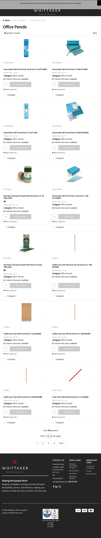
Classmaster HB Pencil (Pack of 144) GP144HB (69, 69)
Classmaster (8, 62)
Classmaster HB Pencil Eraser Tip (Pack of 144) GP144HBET (70, 197)
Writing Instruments (38, 20)
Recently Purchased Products (73, 466)
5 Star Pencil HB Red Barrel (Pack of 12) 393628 (70, 397)
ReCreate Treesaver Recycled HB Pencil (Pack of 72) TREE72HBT (24, 197)
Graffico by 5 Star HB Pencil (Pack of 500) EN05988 (23, 397)
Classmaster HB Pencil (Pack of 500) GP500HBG (70, 132)
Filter (95, 33)
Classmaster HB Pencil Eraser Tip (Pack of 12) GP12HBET (25, 69)
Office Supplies (19, 20)
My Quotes (73, 481)
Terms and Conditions (90, 467)
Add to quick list (10, 89)
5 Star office (56, 390)
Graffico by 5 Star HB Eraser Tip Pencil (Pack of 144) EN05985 (72, 266)
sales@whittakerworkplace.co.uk (64, 482)
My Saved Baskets (72, 477)
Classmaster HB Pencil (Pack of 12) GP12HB (20, 132)
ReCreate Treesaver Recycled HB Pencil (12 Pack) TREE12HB (23, 266)
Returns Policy (91, 474)
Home (6, 20)
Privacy (88, 471)
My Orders (73, 473)
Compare (9, 95)
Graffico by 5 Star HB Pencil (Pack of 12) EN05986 (22, 334)
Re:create (7, 189)
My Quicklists (74, 471)
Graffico (55, 258)
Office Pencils (18, 75)
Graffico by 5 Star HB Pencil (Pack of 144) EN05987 (71, 334)
